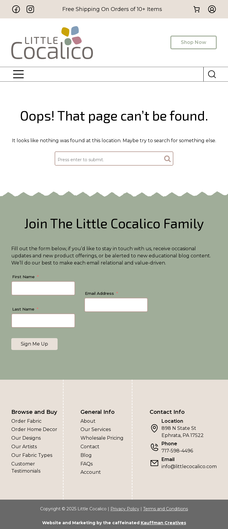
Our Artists (24, 446)
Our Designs (26, 438)
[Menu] (18, 74)
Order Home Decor (34, 429)
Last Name (23, 309)
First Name (23, 276)
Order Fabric (26, 421)
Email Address (99, 293)
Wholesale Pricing (102, 438)
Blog (86, 455)
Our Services (95, 429)
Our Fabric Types (31, 455)
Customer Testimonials (25, 467)
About (88, 421)
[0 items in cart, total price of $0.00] (196, 9)
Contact (89, 446)
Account (90, 472)
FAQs (86, 464)
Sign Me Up (34, 344)
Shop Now (193, 42)
